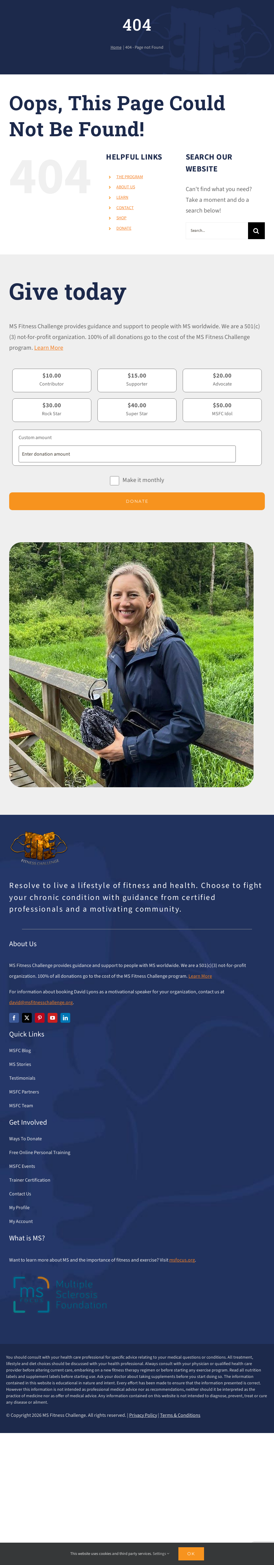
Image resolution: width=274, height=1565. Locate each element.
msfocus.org (182, 1260)
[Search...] (217, 230)
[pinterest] (40, 1018)
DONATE (123, 228)
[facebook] (14, 1018)
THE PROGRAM (129, 177)
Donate (137, 501)
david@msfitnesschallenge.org (41, 1002)
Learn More (48, 348)
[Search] (256, 230)
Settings (161, 1553)
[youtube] (52, 1018)
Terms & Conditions (180, 1415)
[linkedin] (65, 1018)
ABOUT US (125, 187)
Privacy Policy (143, 1415)
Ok (191, 1553)
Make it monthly (143, 480)
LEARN (122, 197)
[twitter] (27, 1018)
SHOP (121, 218)
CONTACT (125, 208)
